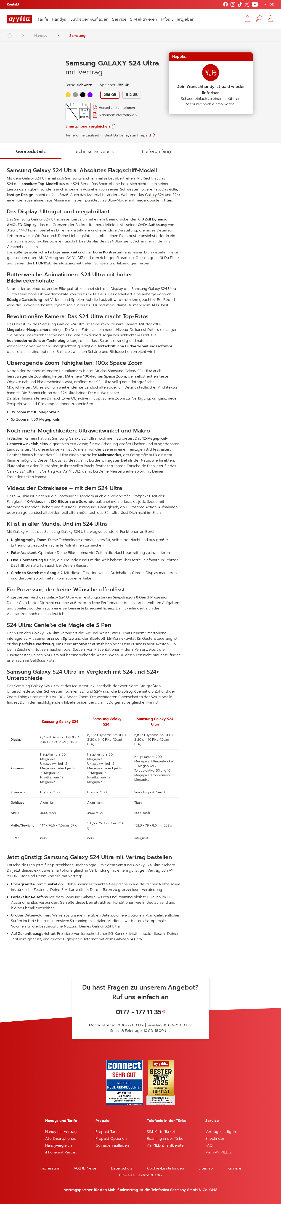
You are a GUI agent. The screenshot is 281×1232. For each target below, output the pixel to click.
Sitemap (206, 1196)
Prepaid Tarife (107, 1160)
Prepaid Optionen (110, 1167)
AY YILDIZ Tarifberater (166, 1174)
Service (119, 19)
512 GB (132, 95)
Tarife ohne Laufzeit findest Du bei (108, 135)
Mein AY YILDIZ (218, 1180)
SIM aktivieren (143, 19)
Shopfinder (214, 1167)
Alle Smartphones (60, 1167)
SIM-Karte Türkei (161, 1160)
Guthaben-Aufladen (89, 19)
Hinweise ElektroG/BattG (140, 1203)
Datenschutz (122, 1196)
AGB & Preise (85, 1196)
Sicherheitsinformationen (118, 115)
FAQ (208, 1174)
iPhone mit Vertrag (61, 1180)
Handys (59, 19)
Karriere (234, 1196)
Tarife (42, 19)
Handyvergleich (58, 1174)
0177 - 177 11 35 (139, 1040)
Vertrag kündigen (220, 1160)
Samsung (77, 35)
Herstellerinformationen (117, 107)
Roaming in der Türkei (165, 1167)
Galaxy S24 (23, 217)
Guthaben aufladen (112, 1174)
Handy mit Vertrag (61, 1160)
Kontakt (13, 4)
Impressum (49, 1196)
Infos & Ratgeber (177, 19)
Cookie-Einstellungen (165, 1196)
